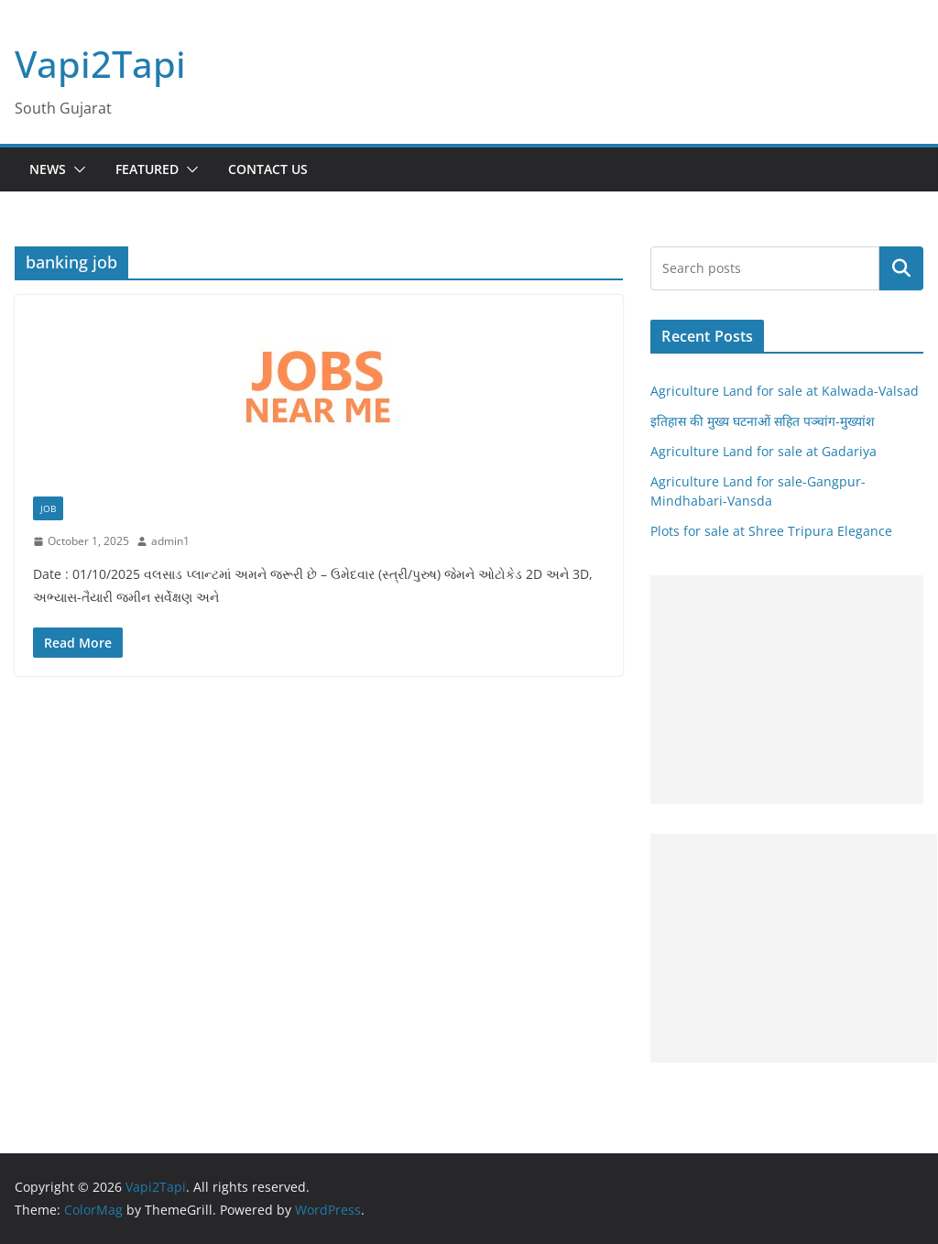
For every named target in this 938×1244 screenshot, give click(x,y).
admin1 (170, 541)
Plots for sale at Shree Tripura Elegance (771, 531)
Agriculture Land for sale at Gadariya (763, 451)
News (47, 169)
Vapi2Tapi (100, 63)
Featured (147, 169)
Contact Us (268, 169)
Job (48, 508)
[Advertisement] (786, 689)
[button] (76, 169)
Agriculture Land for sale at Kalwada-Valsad (784, 390)
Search (901, 268)
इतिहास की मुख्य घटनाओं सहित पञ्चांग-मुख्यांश (762, 421)
